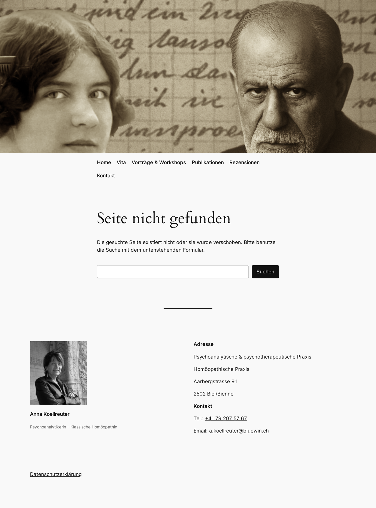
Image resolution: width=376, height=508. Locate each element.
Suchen (265, 272)
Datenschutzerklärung (56, 474)
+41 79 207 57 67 (226, 418)
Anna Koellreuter (50, 414)
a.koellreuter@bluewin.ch (239, 431)
